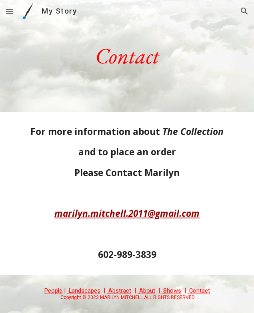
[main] (127, 56)
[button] (9, 11)
